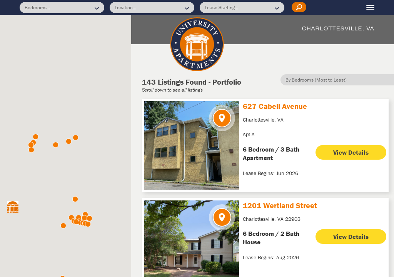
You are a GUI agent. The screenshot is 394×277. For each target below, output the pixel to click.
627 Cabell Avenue (275, 105)
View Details (351, 151)
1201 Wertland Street (280, 204)
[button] (88, 224)
